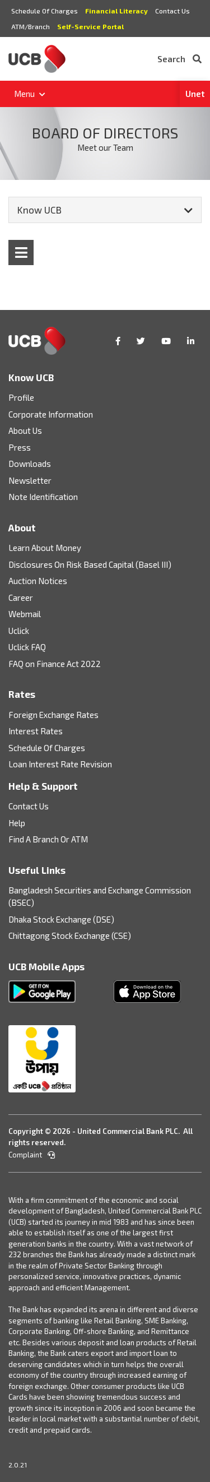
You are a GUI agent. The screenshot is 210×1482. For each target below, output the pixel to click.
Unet (194, 94)
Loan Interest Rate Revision (60, 764)
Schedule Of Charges (44, 11)
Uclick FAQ (27, 647)
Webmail (24, 614)
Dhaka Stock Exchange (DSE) (61, 919)
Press (19, 447)
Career (20, 597)
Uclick (18, 631)
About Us (25, 430)
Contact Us (172, 11)
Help (16, 823)
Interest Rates (35, 731)
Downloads (29, 464)
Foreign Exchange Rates (53, 715)
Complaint (31, 1154)
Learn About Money (44, 548)
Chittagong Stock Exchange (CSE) (69, 935)
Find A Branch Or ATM (48, 839)
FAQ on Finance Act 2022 (54, 664)
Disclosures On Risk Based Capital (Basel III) (89, 564)
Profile (21, 397)
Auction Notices (37, 581)
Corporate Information (50, 414)
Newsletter (30, 480)
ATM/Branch (30, 26)
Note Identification (43, 497)
